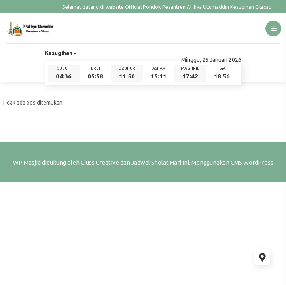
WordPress (258, 162)
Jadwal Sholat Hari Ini (160, 162)
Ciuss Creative (100, 162)
